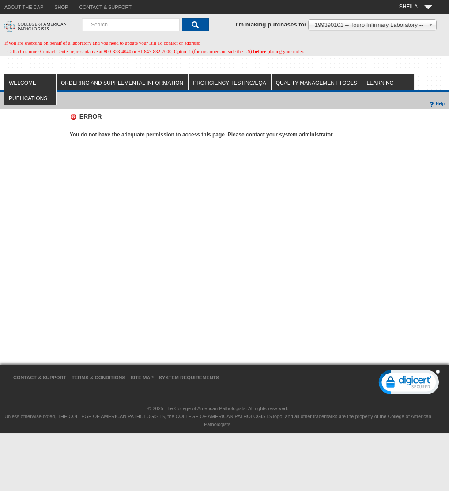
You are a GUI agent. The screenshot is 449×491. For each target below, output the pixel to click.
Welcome (22, 83)
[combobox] (131, 24)
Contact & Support (39, 377)
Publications (28, 98)
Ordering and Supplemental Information (122, 83)
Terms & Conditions (98, 377)
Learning (380, 83)
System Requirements (189, 377)
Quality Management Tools (316, 83)
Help (436, 103)
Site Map (142, 377)
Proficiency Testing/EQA (229, 83)
